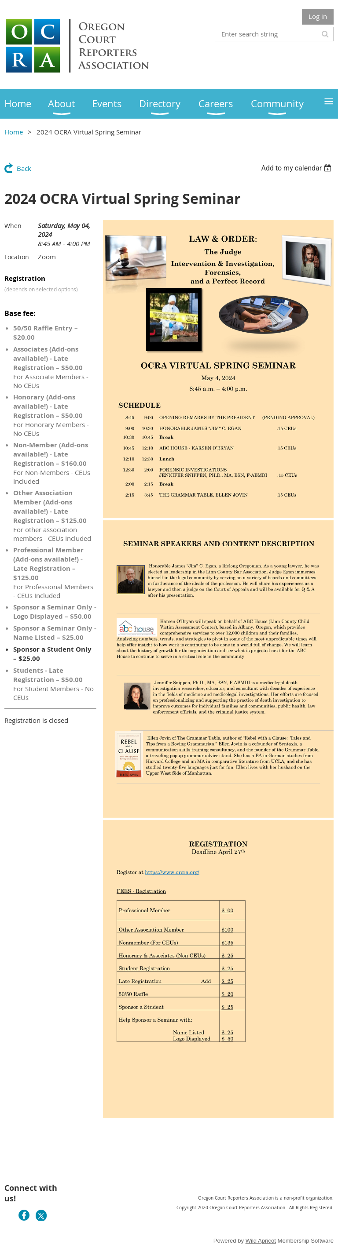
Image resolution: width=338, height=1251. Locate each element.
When (13, 225)
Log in (318, 16)
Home (13, 131)
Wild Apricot (261, 1240)
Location (16, 257)
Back (24, 168)
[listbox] (297, 168)
